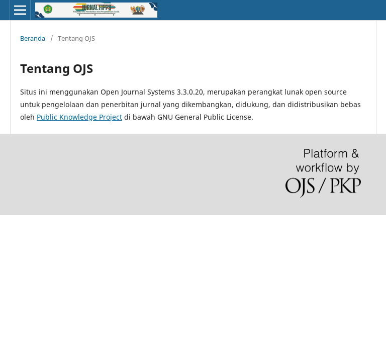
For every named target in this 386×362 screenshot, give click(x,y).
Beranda (32, 38)
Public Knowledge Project (79, 117)
